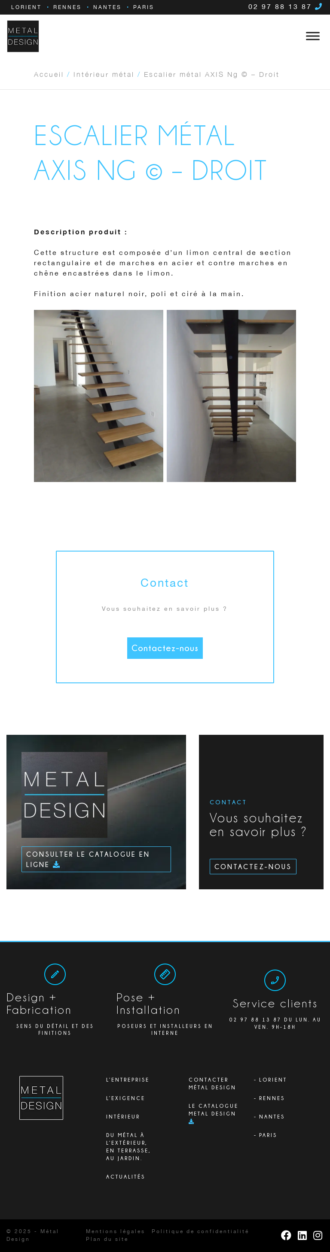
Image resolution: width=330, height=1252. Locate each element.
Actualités (125, 1176)
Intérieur (123, 1116)
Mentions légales (115, 1232)
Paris (143, 7)
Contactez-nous (165, 647)
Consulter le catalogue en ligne (88, 859)
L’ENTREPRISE (128, 1079)
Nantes (107, 7)
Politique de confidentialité (200, 1232)
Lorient (26, 7)
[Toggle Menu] (312, 36)
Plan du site (107, 1239)
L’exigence (125, 1098)
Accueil (49, 74)
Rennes (67, 7)
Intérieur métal (103, 74)
